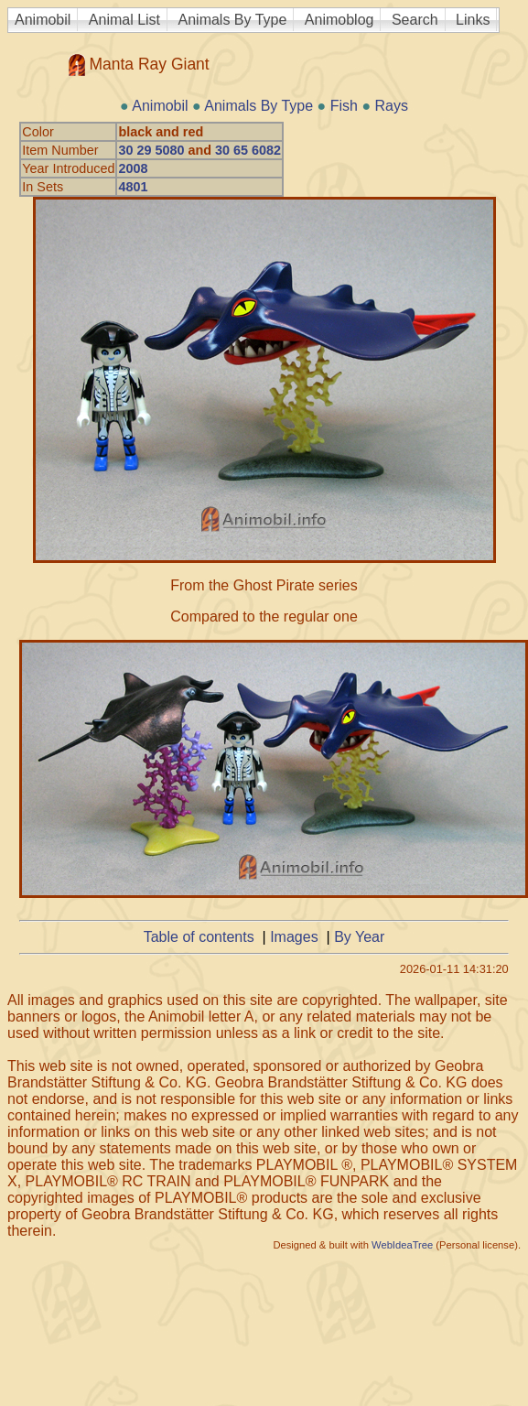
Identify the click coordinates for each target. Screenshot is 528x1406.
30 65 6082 (248, 150)
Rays (391, 106)
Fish (344, 106)
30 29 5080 (151, 150)
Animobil (42, 19)
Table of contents (199, 937)
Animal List (124, 19)
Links (473, 19)
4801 (132, 186)
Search (415, 19)
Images (294, 937)
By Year (359, 937)
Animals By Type (232, 19)
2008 (132, 168)
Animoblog (339, 19)
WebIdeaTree (402, 1244)
